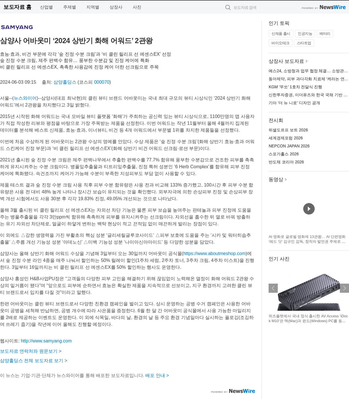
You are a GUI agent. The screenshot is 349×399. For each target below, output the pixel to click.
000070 (101, 82)
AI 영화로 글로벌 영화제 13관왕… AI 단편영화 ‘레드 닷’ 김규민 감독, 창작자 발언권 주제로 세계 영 (307, 241)
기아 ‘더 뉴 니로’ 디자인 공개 (294, 103)
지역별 (92, 7)
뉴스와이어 (25, 98)
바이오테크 (280, 43)
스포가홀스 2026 (284, 154)
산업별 (46, 7)
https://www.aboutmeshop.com (214, 253)
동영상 (276, 179)
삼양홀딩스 (64, 82)
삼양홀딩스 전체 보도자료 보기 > (33, 360)
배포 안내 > (157, 375)
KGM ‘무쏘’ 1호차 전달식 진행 (295, 87)
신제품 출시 (280, 33)
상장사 (116, 7)
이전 (273, 288)
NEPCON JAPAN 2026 (289, 146)
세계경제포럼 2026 (286, 138)
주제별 (69, 7)
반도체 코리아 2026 (286, 162)
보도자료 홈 (17, 7)
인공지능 (305, 33)
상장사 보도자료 (286, 61)
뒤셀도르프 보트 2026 (288, 130)
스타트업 (304, 43)
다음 (344, 288)
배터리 (325, 33)
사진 (137, 7)
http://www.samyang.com (46, 340)
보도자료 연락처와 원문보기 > (31, 351)
